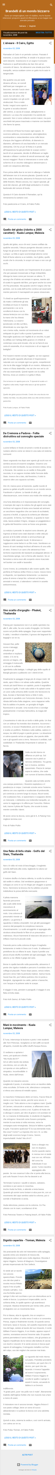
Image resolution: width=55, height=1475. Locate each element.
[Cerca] (51, 5)
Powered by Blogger (27, 1464)
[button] (50, 44)
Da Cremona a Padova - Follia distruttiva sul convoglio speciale (23, 435)
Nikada (34, 1470)
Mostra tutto (44, 32)
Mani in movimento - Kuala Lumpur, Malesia (19, 1026)
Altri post (27, 1455)
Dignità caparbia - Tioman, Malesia (24, 1240)
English (32, 26)
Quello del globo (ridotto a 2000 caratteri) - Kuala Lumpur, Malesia (23, 231)
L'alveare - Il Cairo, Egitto (18, 43)
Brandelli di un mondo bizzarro (27, 11)
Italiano (22, 26)
